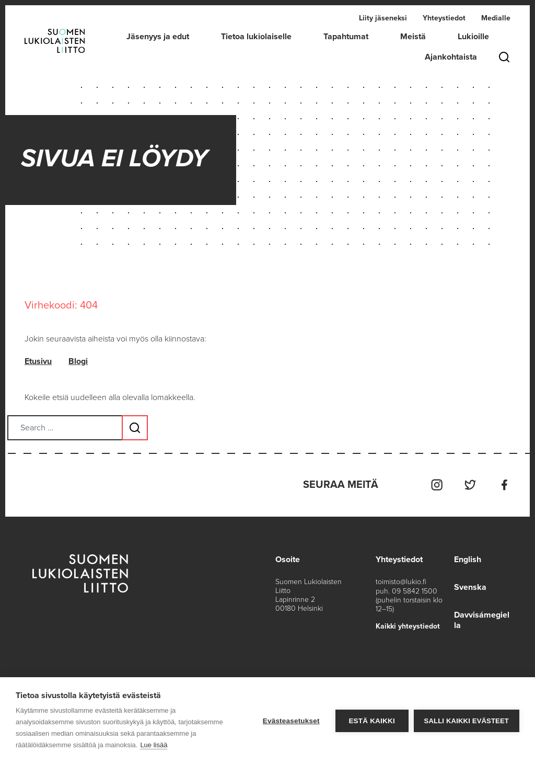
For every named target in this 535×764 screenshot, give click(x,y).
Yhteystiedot (444, 18)
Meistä (413, 36)
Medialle (495, 18)
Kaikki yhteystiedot (408, 625)
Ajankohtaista (451, 57)
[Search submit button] (135, 427)
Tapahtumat (345, 36)
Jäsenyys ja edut (157, 36)
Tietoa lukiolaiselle (256, 36)
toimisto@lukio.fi (401, 581)
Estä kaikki (371, 721)
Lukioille (473, 36)
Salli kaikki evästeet (466, 721)
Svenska (470, 586)
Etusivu (38, 362)
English (467, 559)
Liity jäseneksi (383, 18)
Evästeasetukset (291, 721)
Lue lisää (153, 745)
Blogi (78, 362)
